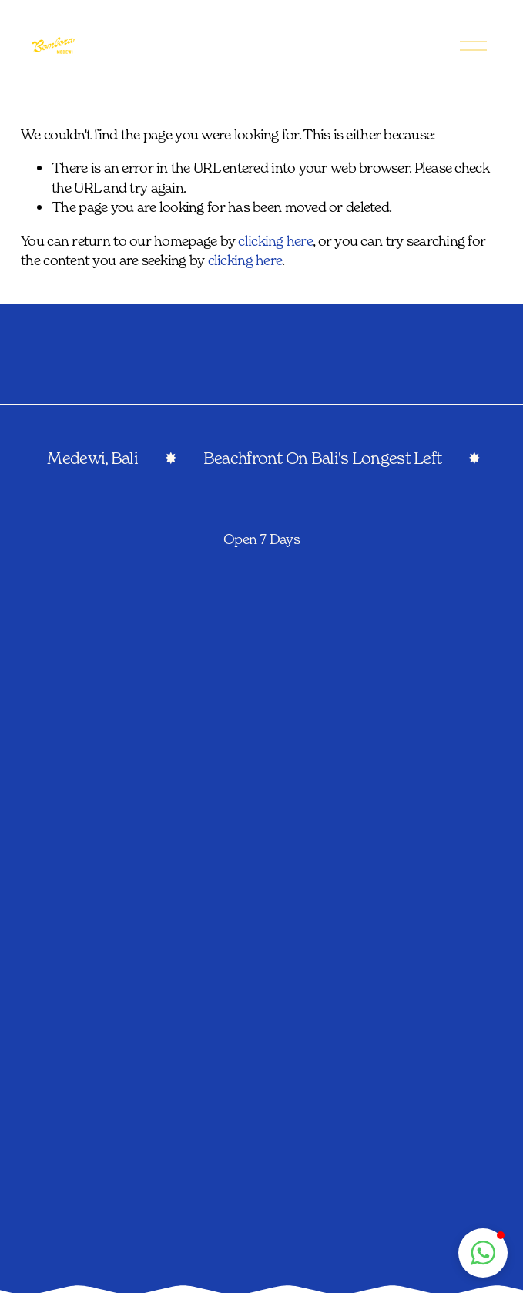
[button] (483, 1253)
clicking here (275, 240)
